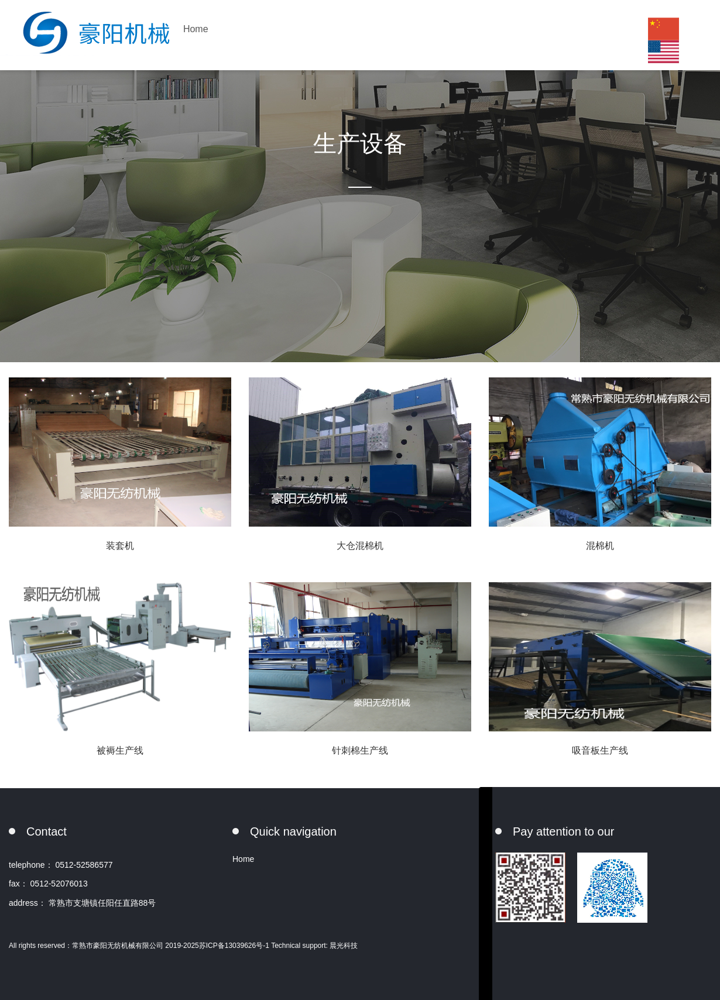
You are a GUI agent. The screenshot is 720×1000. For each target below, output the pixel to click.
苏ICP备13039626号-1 (235, 945)
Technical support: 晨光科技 (314, 945)
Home (195, 29)
